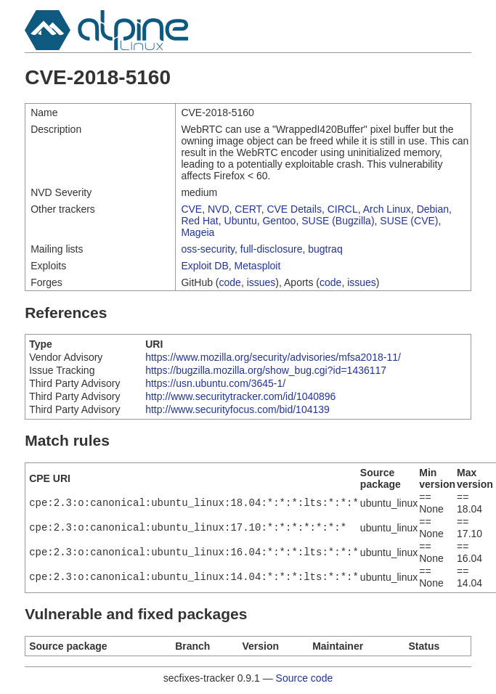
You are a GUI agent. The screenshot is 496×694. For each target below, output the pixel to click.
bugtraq (325, 249)
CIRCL (343, 209)
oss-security (208, 249)
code (230, 282)
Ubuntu (240, 220)
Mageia (197, 232)
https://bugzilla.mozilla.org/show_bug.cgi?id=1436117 (265, 370)
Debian (433, 209)
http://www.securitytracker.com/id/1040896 (240, 396)
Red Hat (199, 220)
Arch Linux (387, 209)
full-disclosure (271, 249)
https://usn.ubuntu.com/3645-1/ (215, 383)
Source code (304, 678)
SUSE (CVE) (409, 220)
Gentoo (279, 220)
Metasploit (258, 266)
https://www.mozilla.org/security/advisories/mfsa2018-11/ (273, 357)
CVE (191, 209)
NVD (218, 209)
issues (261, 282)
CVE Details (294, 209)
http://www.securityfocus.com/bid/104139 (237, 409)
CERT (248, 209)
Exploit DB (204, 266)
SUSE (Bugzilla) (337, 220)
